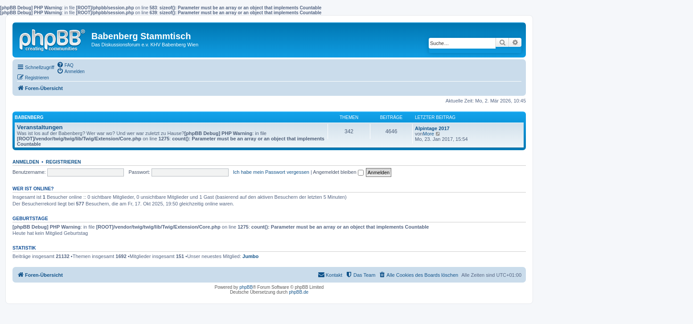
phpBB (246, 287)
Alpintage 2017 (432, 128)
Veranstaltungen (40, 127)
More (428, 133)
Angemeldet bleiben (338, 172)
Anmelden (25, 161)
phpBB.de (298, 292)
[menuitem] (65, 65)
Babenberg (29, 117)
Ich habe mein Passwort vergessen (271, 172)
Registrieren (63, 161)
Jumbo (250, 256)
